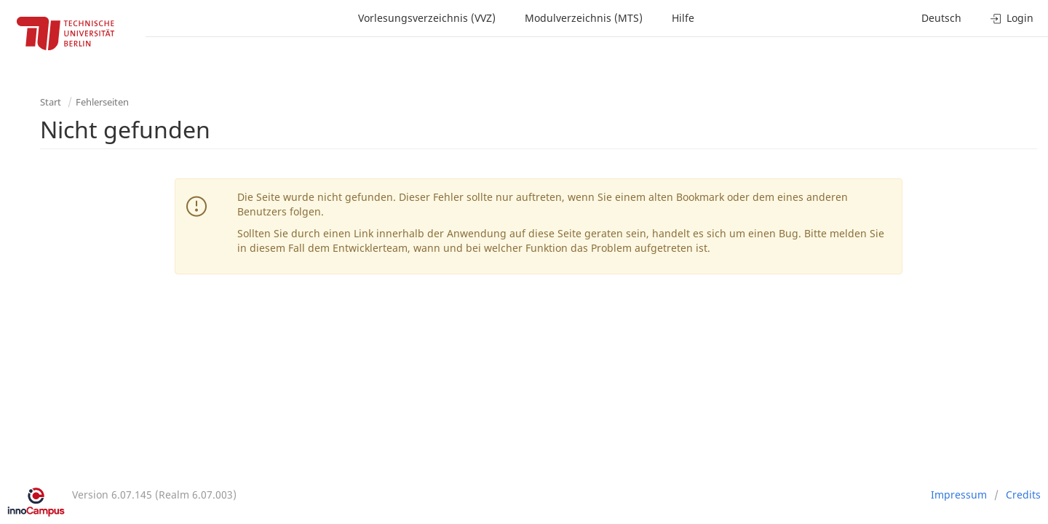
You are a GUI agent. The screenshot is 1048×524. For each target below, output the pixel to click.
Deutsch (941, 18)
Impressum (959, 494)
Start (50, 101)
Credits (1023, 494)
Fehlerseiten (102, 101)
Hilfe (683, 18)
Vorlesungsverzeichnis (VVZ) (427, 18)
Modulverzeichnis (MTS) (584, 18)
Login (1012, 18)
